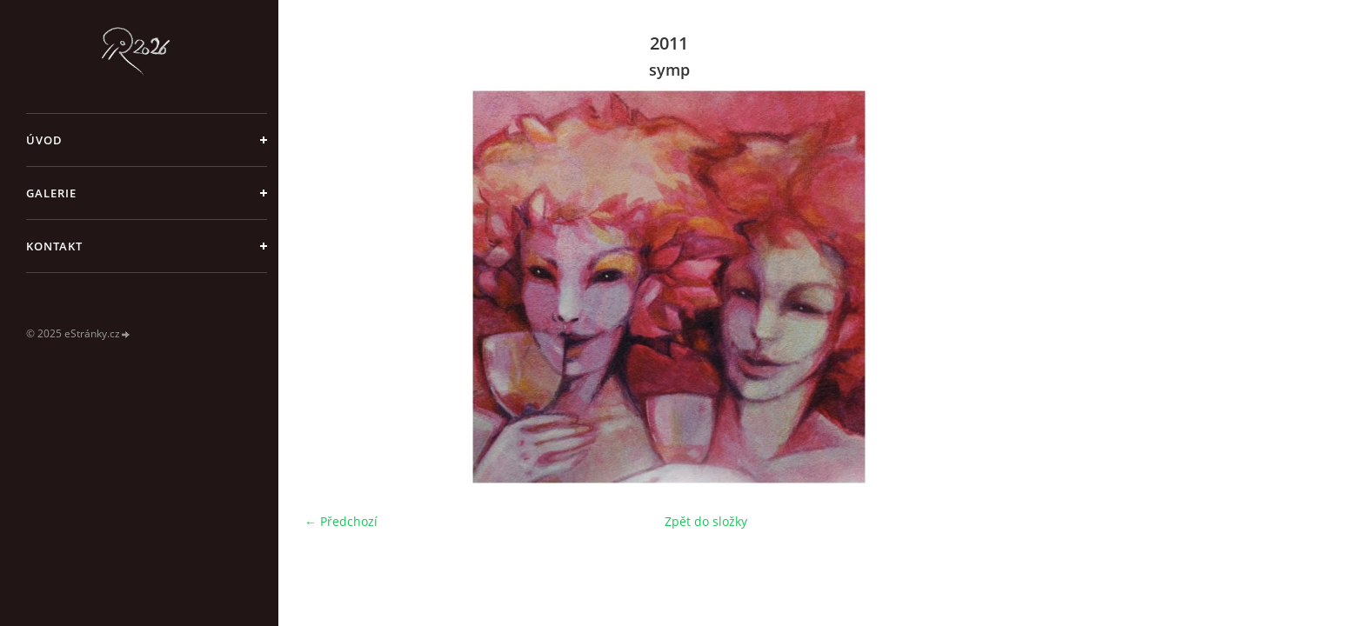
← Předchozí (341, 521)
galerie (51, 193)
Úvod (44, 140)
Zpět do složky (706, 521)
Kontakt (54, 246)
